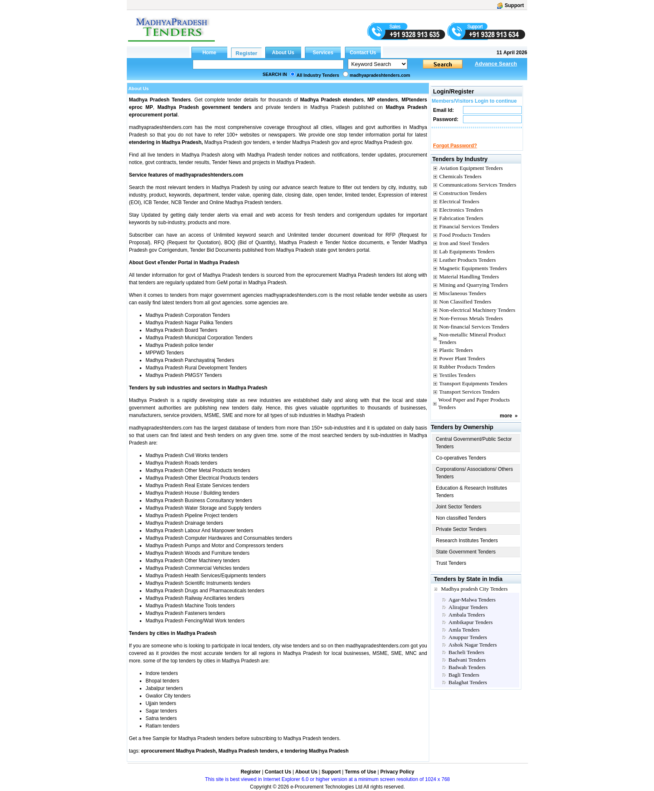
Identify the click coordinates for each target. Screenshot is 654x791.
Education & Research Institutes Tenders (471, 499)
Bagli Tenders (463, 682)
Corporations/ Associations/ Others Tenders (474, 480)
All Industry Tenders (318, 75)
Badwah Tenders (466, 675)
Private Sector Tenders (461, 537)
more (506, 423)
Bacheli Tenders (466, 660)
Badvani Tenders (467, 667)
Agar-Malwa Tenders (472, 607)
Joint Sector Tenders (458, 514)
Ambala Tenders (466, 622)
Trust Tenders (451, 571)
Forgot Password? (455, 153)
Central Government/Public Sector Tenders (474, 450)
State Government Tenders (466, 559)
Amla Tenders (464, 637)
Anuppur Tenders (467, 645)
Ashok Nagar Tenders (472, 652)
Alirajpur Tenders (468, 615)
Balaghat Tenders (467, 690)
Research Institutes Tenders (467, 548)
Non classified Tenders (461, 525)
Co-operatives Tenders (461, 465)
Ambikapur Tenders (470, 630)
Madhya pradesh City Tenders (474, 596)
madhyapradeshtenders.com (380, 75)
